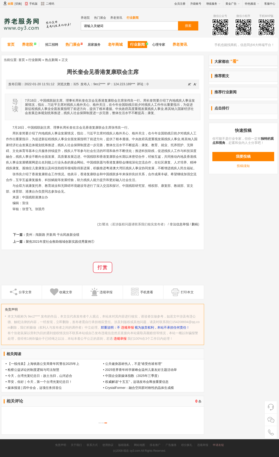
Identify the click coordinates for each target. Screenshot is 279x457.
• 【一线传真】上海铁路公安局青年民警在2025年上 (42, 364)
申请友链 (218, 445)
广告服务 (171, 445)
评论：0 (142, 84)
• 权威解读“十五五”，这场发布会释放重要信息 (136, 382)
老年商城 (115, 44)
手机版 (33, 3)
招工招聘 (51, 44)
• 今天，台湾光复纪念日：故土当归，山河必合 (39, 376)
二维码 (47, 4)
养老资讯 (116, 17)
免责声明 (60, 445)
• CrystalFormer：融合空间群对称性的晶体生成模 (138, 388)
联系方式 (92, 445)
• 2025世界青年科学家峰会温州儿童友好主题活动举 (140, 370)
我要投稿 (243, 156)
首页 (11, 44)
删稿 (195, 224)
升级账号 (195, 3)
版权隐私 (123, 445)
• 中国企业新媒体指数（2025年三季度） (132, 376)
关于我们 (76, 445)
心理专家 (158, 44)
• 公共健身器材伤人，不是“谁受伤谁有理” (132, 364)
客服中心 (269, 3)
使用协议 (107, 445)
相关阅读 (13, 354)
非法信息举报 (179, 224)
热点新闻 (51, 60)
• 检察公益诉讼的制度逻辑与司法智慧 (32, 370)
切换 (18, 3)
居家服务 (94, 44)
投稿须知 (243, 166)
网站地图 (139, 445)
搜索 (188, 25)
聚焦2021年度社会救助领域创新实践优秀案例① (60, 241)
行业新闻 (133, 17)
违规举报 (127, 327)
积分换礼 (186, 445)
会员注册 (179, 3)
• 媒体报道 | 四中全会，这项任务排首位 (34, 388)
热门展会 (100, 17)
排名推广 (155, 445)
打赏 (103, 267)
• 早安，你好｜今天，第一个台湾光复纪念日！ (39, 382)
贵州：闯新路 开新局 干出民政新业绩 (52, 234)
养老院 (85, 17)
